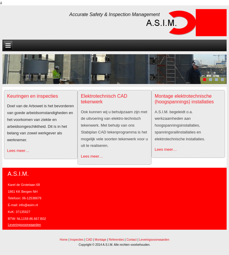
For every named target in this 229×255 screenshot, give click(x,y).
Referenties (116, 239)
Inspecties (76, 239)
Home (64, 239)
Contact (131, 239)
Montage (100, 239)
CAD (89, 239)
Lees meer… (18, 150)
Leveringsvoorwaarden (24, 224)
